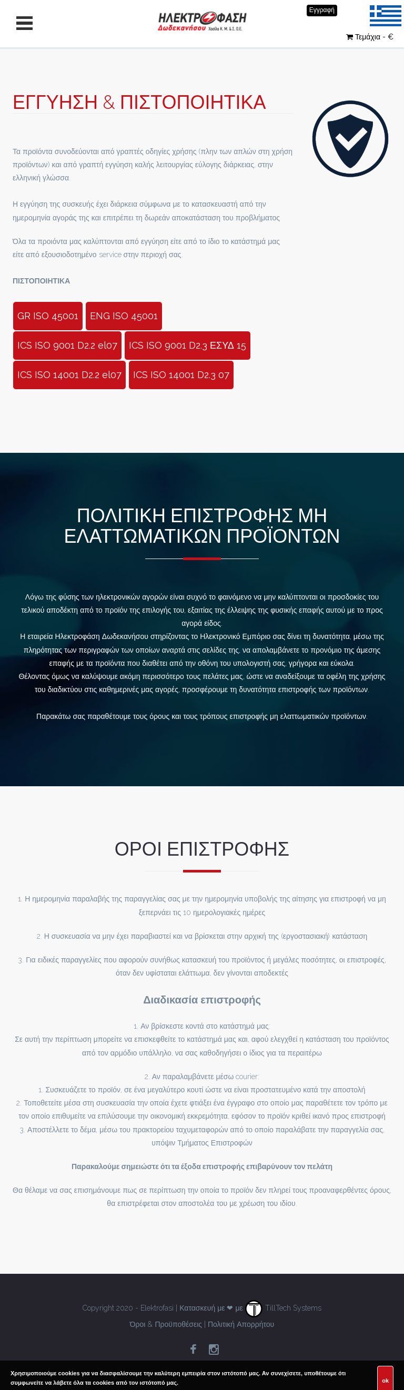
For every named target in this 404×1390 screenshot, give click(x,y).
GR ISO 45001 (47, 315)
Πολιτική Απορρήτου (241, 1324)
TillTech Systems (283, 1308)
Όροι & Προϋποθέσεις (166, 1324)
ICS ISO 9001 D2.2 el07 (67, 345)
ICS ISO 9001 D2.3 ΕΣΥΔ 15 (187, 345)
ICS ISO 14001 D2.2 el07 (69, 374)
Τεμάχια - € (369, 37)
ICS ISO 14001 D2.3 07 (181, 374)
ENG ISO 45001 (124, 315)
